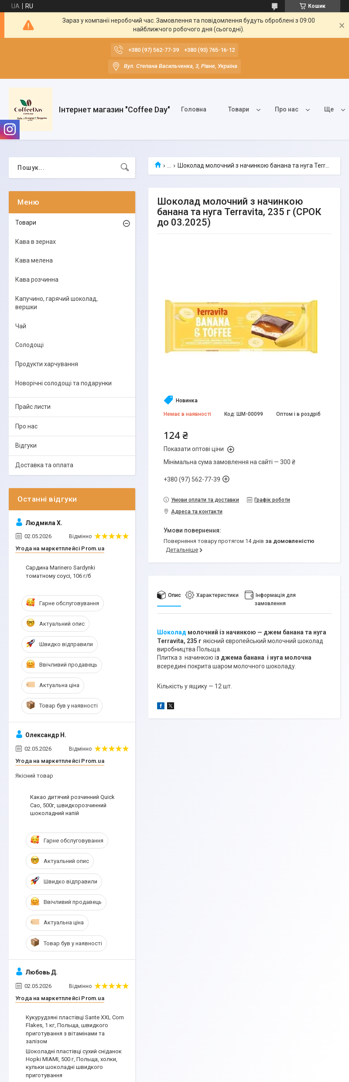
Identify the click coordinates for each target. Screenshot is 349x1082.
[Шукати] (124, 167)
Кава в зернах (35, 241)
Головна (193, 109)
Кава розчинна (36, 279)
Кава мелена (34, 260)
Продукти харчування (46, 364)
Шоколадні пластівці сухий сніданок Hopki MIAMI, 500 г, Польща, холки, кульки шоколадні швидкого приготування (74, 1063)
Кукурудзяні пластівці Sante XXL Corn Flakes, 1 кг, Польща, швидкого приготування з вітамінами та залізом (75, 1029)
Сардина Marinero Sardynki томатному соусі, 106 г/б (60, 571)
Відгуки (26, 445)
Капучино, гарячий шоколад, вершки (56, 303)
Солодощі (29, 344)
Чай (20, 326)
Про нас (286, 109)
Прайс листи (33, 406)
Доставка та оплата (44, 465)
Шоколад (171, 632)
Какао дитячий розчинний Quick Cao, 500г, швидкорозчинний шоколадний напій (72, 805)
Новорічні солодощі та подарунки (63, 383)
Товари (238, 109)
